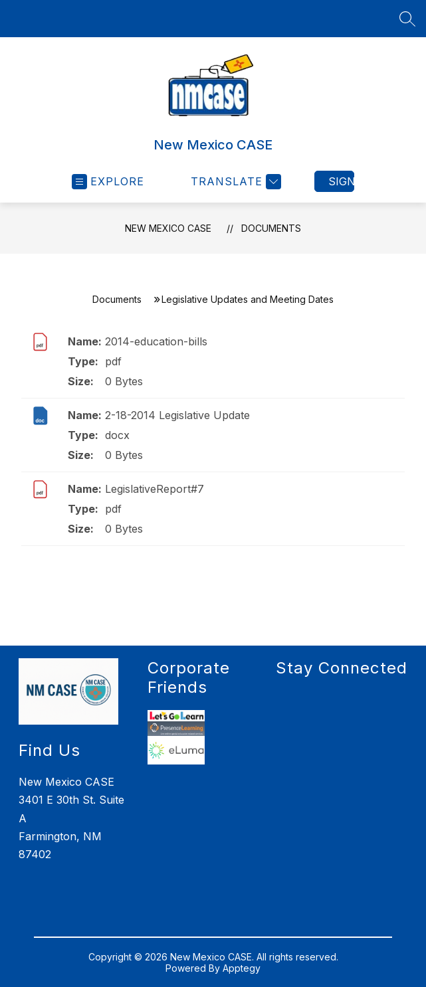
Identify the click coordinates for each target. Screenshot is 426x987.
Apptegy (242, 968)
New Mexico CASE (168, 228)
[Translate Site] (234, 181)
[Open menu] (108, 181)
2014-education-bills (156, 341)
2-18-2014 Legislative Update (177, 415)
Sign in (341, 181)
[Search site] (407, 19)
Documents (271, 228)
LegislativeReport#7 (154, 488)
